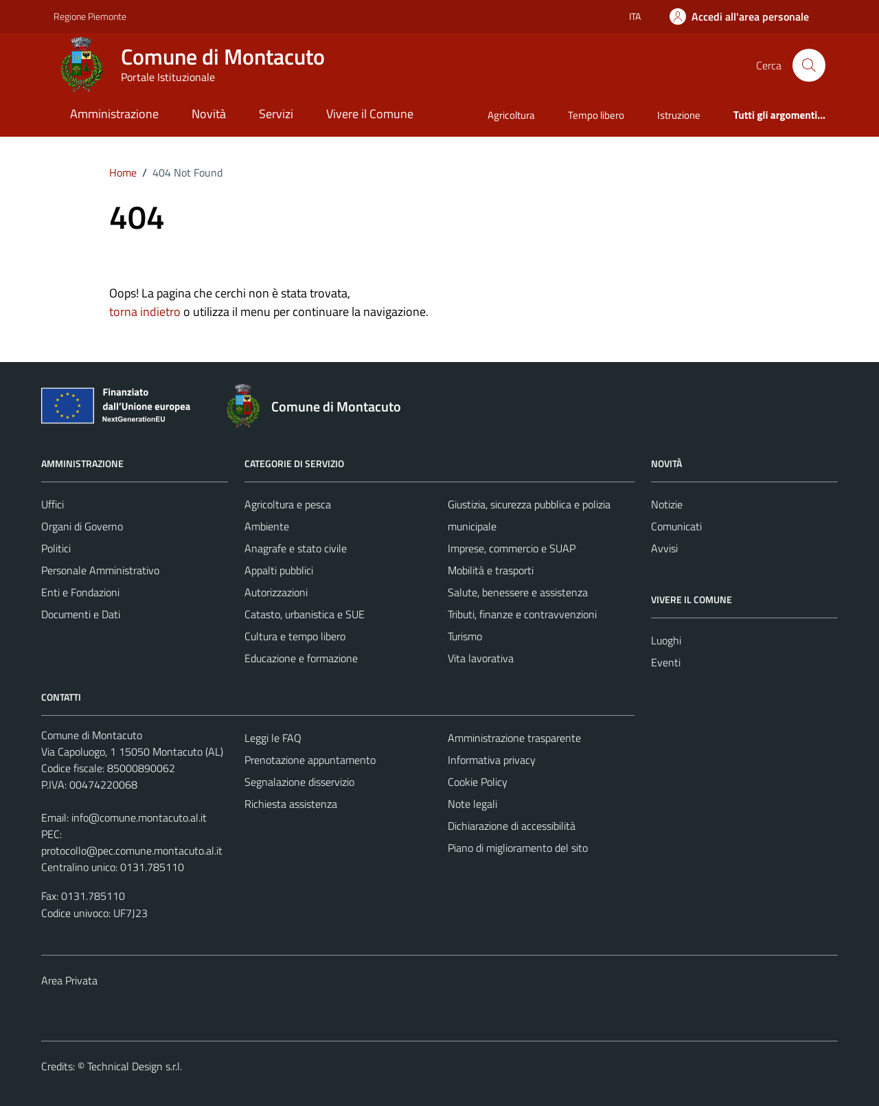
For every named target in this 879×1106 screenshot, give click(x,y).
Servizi (276, 113)
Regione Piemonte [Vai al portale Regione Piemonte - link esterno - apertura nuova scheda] (90, 16)
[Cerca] (808, 65)
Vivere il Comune (369, 113)
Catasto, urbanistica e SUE (304, 614)
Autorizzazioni (276, 592)
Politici (56, 548)
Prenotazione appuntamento (310, 760)
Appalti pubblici (278, 570)
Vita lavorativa (481, 658)
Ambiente (266, 526)
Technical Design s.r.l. (134, 1066)
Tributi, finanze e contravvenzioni (522, 614)
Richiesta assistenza (290, 803)
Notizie (667, 504)
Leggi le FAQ (272, 738)
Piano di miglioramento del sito (518, 847)
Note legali (472, 803)
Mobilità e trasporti (491, 570)
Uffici (52, 504)
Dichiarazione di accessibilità (511, 825)
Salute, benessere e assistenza (518, 592)
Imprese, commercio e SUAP (511, 548)
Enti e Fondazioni (80, 592)
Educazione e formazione (301, 658)
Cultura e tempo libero (294, 636)
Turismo (465, 636)
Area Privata (69, 980)
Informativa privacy (492, 760)
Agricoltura (511, 115)
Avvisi (664, 548)
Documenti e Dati (80, 614)
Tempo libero (596, 115)
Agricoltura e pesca (287, 504)
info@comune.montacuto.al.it (139, 817)
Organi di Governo (82, 526)
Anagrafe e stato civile (295, 548)
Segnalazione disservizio (299, 782)
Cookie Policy (477, 782)
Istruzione (678, 115)
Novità (209, 113)
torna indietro (145, 311)
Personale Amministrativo (100, 570)
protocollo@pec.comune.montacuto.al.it (131, 850)
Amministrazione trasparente (514, 738)
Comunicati (676, 526)
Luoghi (666, 640)
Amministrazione (114, 113)
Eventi (666, 662)
